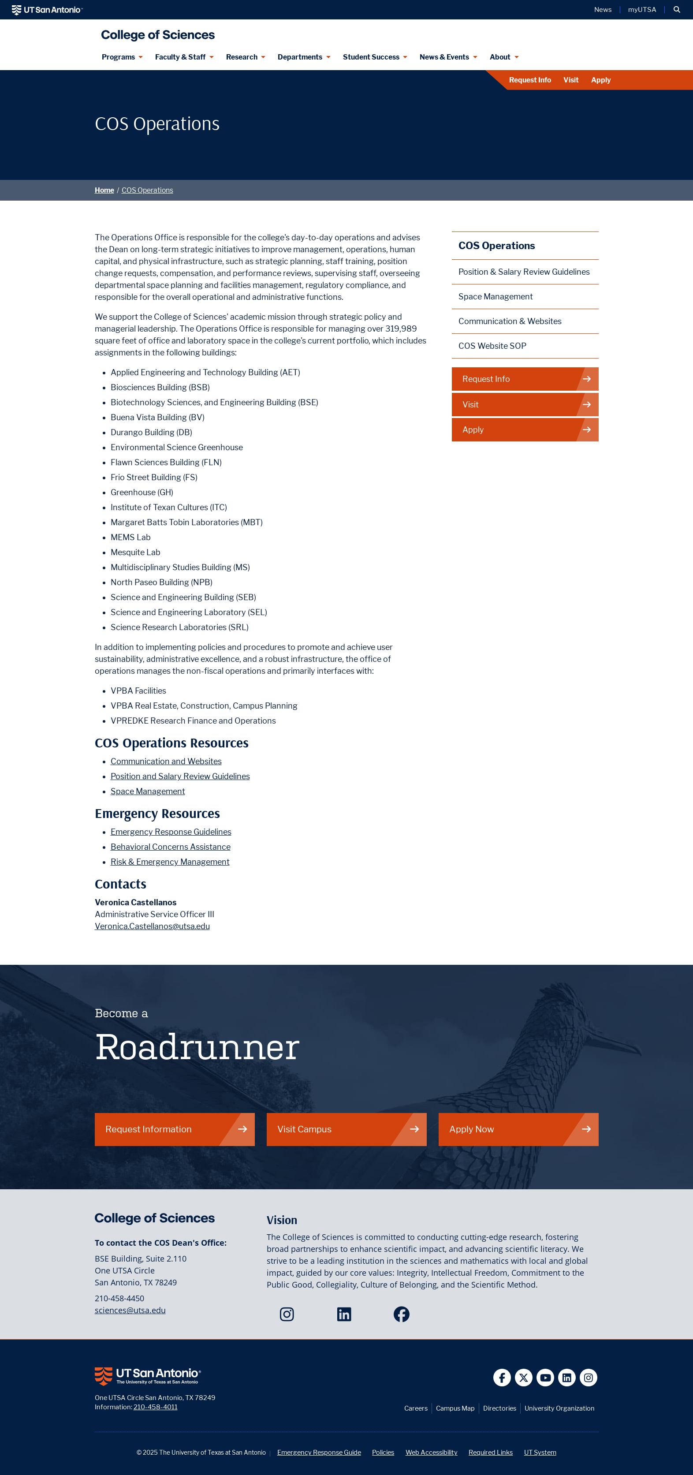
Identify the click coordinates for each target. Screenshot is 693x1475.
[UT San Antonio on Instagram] (589, 1378)
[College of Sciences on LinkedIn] (346, 1317)
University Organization (560, 1408)
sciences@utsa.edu (130, 1310)
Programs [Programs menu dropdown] (118, 57)
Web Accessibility (432, 1452)
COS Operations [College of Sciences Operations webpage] (496, 245)
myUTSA (642, 9)
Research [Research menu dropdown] (241, 57)
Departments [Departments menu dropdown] (300, 57)
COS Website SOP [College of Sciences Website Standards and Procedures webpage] (492, 346)
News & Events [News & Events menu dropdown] (444, 57)
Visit (571, 80)
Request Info (530, 80)
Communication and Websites (166, 761)
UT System (540, 1452)
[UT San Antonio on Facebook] (502, 1378)
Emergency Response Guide (319, 1452)
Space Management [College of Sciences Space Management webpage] (495, 296)
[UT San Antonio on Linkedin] (567, 1378)
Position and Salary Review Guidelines (180, 776)
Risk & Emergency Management (170, 861)
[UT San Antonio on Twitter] (524, 1378)
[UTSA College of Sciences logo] (156, 32)
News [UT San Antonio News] (603, 9)
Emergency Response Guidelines (171, 831)
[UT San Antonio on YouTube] (546, 1378)
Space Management (148, 791)
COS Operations (147, 190)
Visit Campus (348, 1129)
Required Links (491, 1452)
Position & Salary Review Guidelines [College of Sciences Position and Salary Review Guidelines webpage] (524, 271)
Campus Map (455, 1408)
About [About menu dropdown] (500, 57)
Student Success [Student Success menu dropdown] (371, 57)
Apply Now (520, 1129)
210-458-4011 (156, 1407)
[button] (677, 9)
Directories (499, 1408)
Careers (416, 1408)
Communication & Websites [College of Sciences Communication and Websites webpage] (510, 321)
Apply (601, 80)
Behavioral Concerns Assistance (171, 846)
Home (104, 190)
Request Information (176, 1129)
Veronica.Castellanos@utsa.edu (152, 926)
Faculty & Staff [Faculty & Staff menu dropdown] (180, 57)
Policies (383, 1452)
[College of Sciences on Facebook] (404, 1317)
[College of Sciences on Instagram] (289, 1317)
